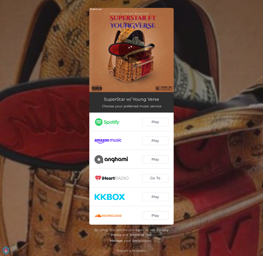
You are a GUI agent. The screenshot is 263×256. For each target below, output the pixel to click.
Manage (116, 241)
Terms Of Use (140, 235)
